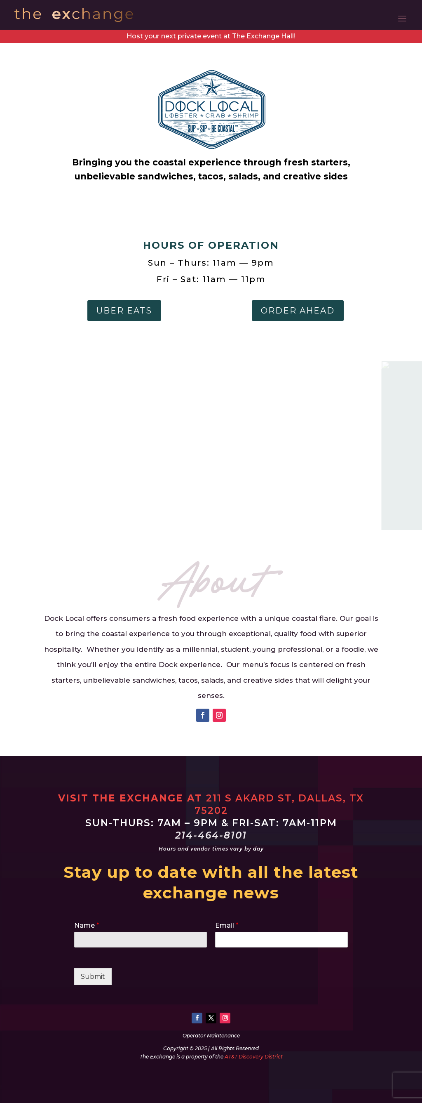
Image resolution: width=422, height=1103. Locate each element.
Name (86, 925)
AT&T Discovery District (254, 1057)
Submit (93, 976)
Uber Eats (124, 311)
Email (227, 925)
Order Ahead (298, 311)
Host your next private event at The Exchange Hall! (211, 36)
